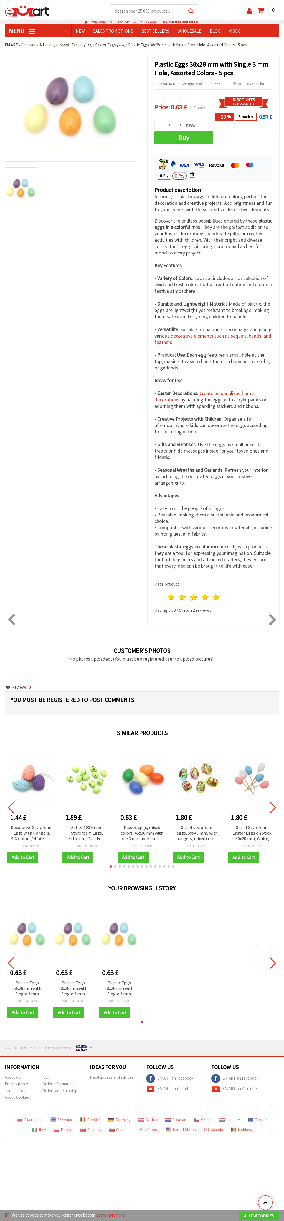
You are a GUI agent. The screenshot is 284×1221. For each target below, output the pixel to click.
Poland (63, 1129)
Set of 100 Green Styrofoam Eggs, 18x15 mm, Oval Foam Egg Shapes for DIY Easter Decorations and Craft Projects (87, 833)
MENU (22, 31)
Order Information (58, 1084)
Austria (147, 1119)
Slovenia (119, 1129)
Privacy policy (16, 1084)
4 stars (205, 597)
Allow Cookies (259, 1215)
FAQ (45, 1077)
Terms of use (16, 1090)
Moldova (241, 1129)
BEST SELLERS (155, 31)
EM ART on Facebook (169, 1078)
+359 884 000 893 (180, 22)
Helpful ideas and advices (112, 1077)
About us (12, 1077)
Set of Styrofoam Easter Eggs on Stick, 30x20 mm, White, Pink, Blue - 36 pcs (252, 833)
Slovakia (90, 1129)
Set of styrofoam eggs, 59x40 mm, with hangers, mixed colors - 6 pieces (197, 833)
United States (181, 1129)
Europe (257, 1119)
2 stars (182, 597)
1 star (171, 597)
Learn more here (110, 1215)
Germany (119, 1119)
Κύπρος (148, 1129)
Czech (202, 1119)
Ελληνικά (61, 1119)
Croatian (175, 1119)
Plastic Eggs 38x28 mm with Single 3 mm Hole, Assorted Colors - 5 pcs (26, 988)
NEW (80, 31)
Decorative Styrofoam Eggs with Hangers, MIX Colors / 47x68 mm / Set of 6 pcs (31, 833)
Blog (215, 31)
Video (235, 31)
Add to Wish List (248, 84)
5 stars (216, 597)
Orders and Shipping (59, 1090)
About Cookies (17, 1097)
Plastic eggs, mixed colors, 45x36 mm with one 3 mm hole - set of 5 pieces (142, 833)
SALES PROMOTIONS (113, 31)
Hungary (229, 1119)
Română (90, 1119)
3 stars (193, 597)
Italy (39, 1129)
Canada (213, 1129)
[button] (111, 866)
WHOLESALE (189, 31)
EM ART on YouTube (169, 1089)
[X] (7, 1215)
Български (30, 1119)
